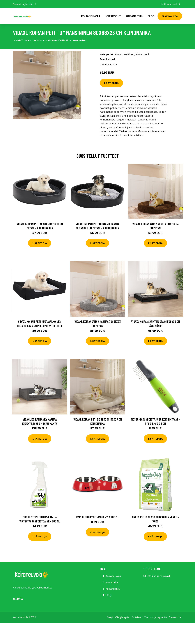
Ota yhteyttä (122, 617)
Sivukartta (175, 617)
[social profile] (35, 4)
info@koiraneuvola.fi (170, 4)
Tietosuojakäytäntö (155, 617)
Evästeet (137, 617)
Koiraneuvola (90, 16)
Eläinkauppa (170, 16)
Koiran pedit (143, 54)
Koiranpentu (134, 16)
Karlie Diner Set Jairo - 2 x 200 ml (97, 517)
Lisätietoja (111, 82)
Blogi (151, 16)
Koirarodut (113, 16)
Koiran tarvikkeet (124, 54)
